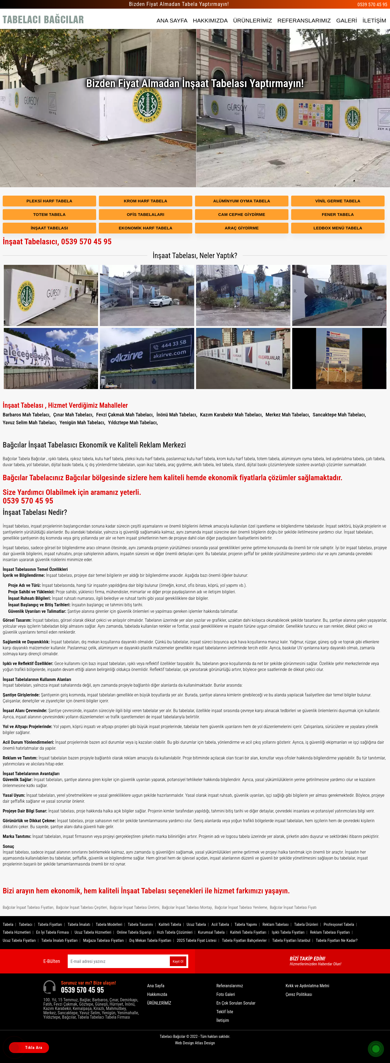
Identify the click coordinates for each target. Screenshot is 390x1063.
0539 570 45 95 (372, 4)
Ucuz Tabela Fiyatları (19, 940)
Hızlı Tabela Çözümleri (175, 932)
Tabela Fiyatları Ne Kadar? (337, 940)
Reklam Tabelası (275, 924)
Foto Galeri (225, 994)
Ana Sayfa (155, 985)
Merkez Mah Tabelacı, (287, 415)
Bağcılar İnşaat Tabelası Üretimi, (135, 907)
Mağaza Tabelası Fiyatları (103, 940)
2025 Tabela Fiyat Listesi (196, 940)
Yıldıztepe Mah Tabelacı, (133, 422)
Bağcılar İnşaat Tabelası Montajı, (187, 907)
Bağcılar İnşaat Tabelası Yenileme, (241, 907)
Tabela (8, 924)
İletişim (222, 1020)
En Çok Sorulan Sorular (235, 1003)
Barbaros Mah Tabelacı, (26, 415)
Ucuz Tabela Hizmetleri (92, 932)
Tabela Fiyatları (50, 924)
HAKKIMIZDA (210, 20)
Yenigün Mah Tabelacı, (82, 422)
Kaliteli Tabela (170, 924)
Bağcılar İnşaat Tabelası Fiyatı (293, 907)
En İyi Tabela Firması (52, 932)
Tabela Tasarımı (140, 924)
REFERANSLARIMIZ (304, 20)
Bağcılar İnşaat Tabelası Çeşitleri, (82, 907)
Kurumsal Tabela (211, 932)
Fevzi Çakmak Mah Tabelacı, (125, 415)
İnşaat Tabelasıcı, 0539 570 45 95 (57, 241)
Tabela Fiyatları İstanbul (291, 940)
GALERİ (346, 20)
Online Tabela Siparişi (134, 932)
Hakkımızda (157, 994)
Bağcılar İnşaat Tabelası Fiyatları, (28, 907)
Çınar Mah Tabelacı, (73, 415)
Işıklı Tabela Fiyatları (288, 932)
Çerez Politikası (298, 994)
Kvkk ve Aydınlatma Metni (307, 985)
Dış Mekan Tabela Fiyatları (150, 940)
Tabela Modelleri (109, 924)
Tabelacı (25, 924)
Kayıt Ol (178, 961)
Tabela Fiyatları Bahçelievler (244, 940)
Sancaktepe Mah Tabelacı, (339, 415)
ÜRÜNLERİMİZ (252, 20)
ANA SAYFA (172, 20)
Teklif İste (224, 1011)
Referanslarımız (229, 985)
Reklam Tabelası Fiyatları (330, 932)
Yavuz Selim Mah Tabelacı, (30, 422)
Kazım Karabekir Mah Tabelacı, (231, 415)
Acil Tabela (220, 924)
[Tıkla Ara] (15, 1048)
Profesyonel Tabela (339, 924)
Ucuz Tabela (196, 924)
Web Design (195, 1043)
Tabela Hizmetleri (17, 932)
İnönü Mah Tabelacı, (177, 415)
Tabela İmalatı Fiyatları (59, 940)
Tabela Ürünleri (306, 924)
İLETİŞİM (374, 20)
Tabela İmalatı (79, 924)
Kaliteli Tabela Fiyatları (248, 932)
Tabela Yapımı (246, 924)
